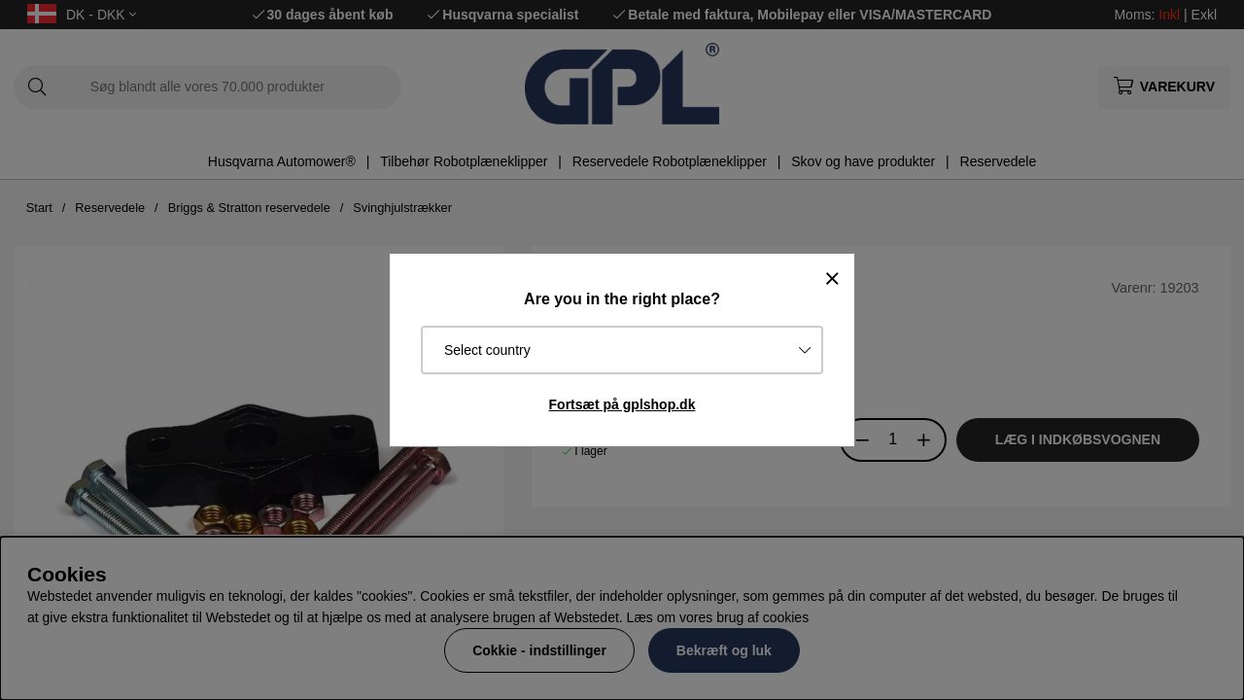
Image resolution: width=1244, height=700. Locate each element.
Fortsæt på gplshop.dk (622, 404)
